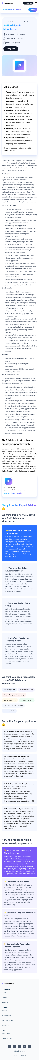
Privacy (23, 1055)
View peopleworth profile (13, 493)
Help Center (6, 1033)
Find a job (28, 3)
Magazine (5, 1025)
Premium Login (7, 1038)
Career (4, 997)
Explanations (6, 1015)
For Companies (7, 1020)
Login (4, 993)
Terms (15, 1055)
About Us (5, 1002)
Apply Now (33, 10)
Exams (4, 1011)
